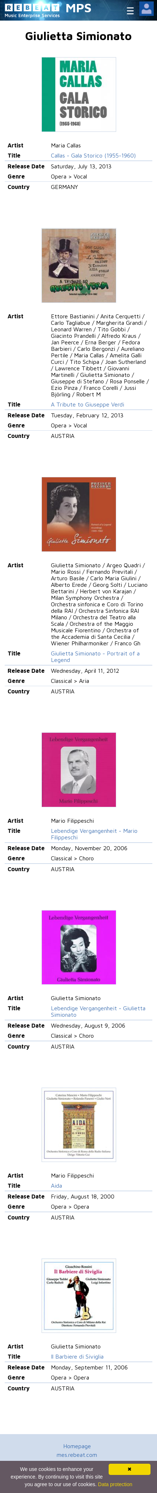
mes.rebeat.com (77, 1454)
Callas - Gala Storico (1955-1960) (93, 155)
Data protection (115, 1484)
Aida (56, 1185)
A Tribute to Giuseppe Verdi (87, 404)
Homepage (77, 1446)
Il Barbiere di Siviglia (77, 1356)
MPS (79, 7)
